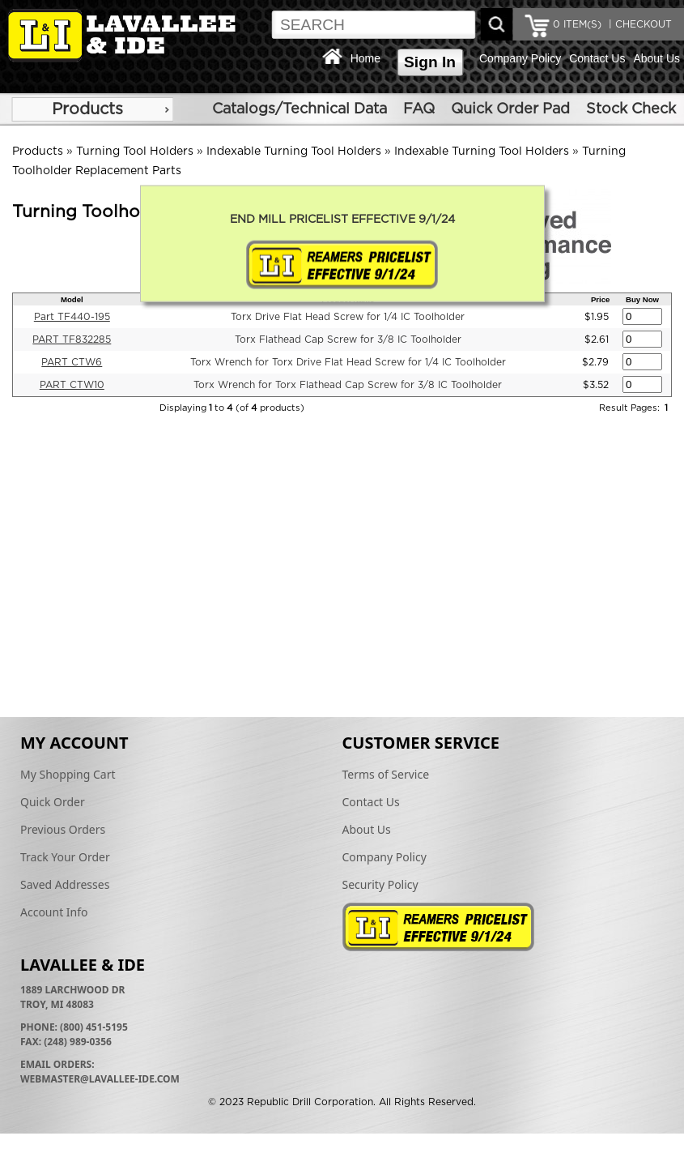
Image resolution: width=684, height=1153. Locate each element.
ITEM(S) (577, 24)
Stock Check (631, 109)
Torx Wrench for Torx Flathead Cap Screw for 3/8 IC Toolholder (347, 385)
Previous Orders (62, 829)
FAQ (419, 109)
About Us (656, 58)
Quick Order (52, 801)
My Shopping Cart (68, 774)
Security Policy (380, 884)
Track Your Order (65, 857)
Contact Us (597, 58)
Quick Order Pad (510, 109)
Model (72, 299)
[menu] (92, 109)
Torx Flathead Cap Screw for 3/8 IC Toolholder (348, 339)
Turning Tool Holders (134, 151)
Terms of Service (386, 774)
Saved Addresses (64, 884)
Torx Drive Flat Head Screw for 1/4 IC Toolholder (348, 317)
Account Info (54, 912)
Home (365, 58)
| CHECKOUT (638, 24)
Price (600, 299)
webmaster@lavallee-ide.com (100, 1079)
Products (87, 109)
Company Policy (520, 58)
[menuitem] (92, 109)
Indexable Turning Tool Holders (293, 151)
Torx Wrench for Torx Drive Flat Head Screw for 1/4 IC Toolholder (348, 362)
